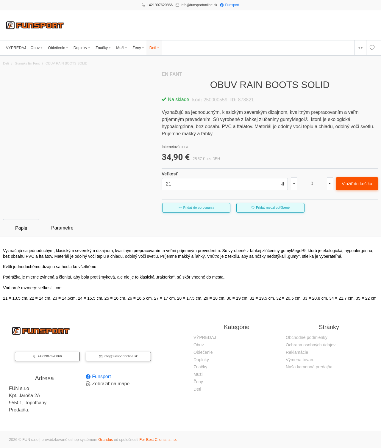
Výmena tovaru (300, 359)
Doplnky (82, 47)
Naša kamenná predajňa (309, 366)
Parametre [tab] (62, 227)
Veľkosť (170, 174)
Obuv (37, 47)
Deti (154, 47)
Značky (104, 47)
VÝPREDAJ (16, 47)
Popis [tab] (21, 228)
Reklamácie (297, 352)
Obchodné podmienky (306, 337)
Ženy (138, 47)
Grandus (105, 439)
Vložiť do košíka (357, 183)
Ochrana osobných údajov (310, 344)
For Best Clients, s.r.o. (158, 439)
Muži (122, 47)
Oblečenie (58, 47)
